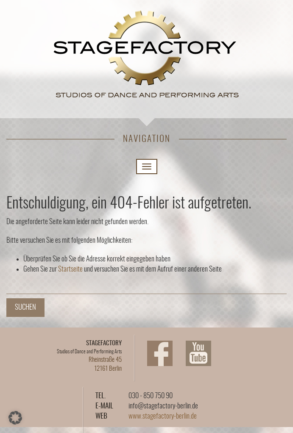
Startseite (70, 269)
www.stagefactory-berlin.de (162, 416)
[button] (15, 417)
